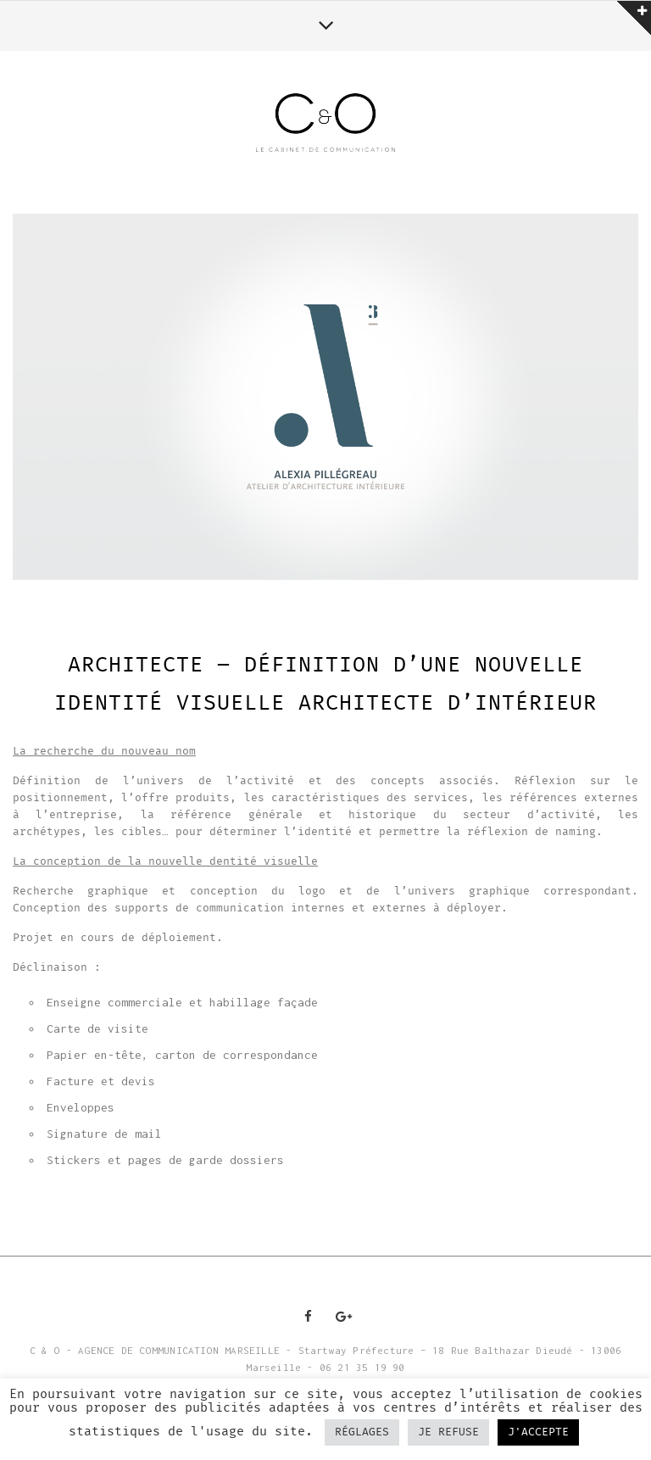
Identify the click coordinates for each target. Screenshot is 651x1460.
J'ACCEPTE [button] (538, 1432)
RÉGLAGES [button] (362, 1432)
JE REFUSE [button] (448, 1432)
